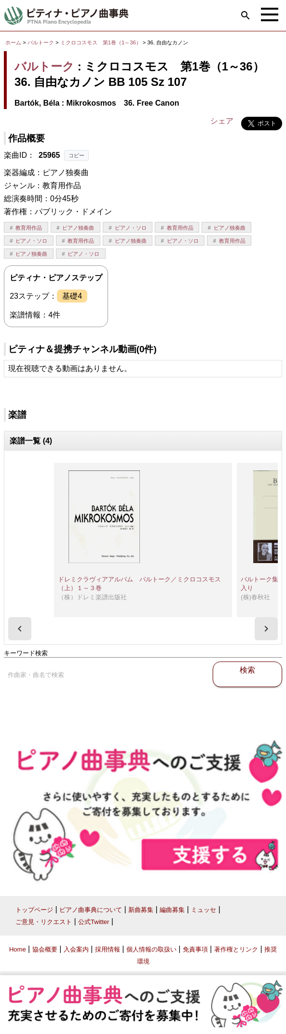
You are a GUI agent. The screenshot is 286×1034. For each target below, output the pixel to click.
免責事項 (195, 949)
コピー (76, 155)
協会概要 (44, 949)
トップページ (34, 909)
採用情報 (107, 949)
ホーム (13, 42)
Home (17, 949)
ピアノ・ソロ (131, 228)
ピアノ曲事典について (90, 909)
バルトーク (40, 42)
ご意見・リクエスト (43, 921)
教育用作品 (28, 228)
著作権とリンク (236, 949)
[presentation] (19, 628)
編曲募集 (172, 909)
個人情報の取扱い (151, 949)
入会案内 (76, 949)
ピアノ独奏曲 (78, 228)
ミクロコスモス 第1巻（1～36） (101, 42)
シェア (221, 121)
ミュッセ (203, 909)
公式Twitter (93, 921)
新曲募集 (140, 909)
